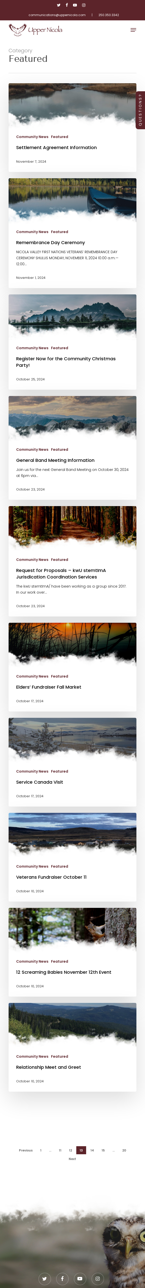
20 (124, 1150)
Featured (59, 137)
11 (60, 1150)
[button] (133, 29)
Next (72, 1159)
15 (103, 1150)
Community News (32, 137)
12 (70, 1150)
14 (92, 1150)
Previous (26, 1150)
